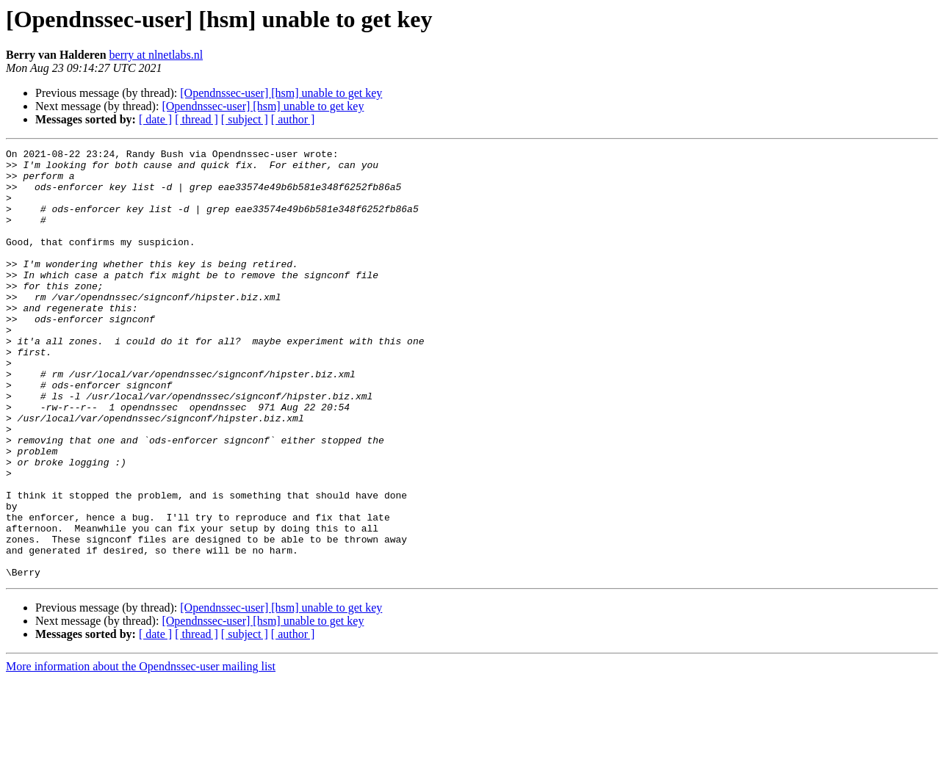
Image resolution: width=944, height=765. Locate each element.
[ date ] (155, 119)
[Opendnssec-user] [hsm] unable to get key (281, 93)
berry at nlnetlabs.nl (156, 54)
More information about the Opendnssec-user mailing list (140, 752)
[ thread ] (196, 119)
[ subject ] (244, 119)
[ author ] (293, 119)
